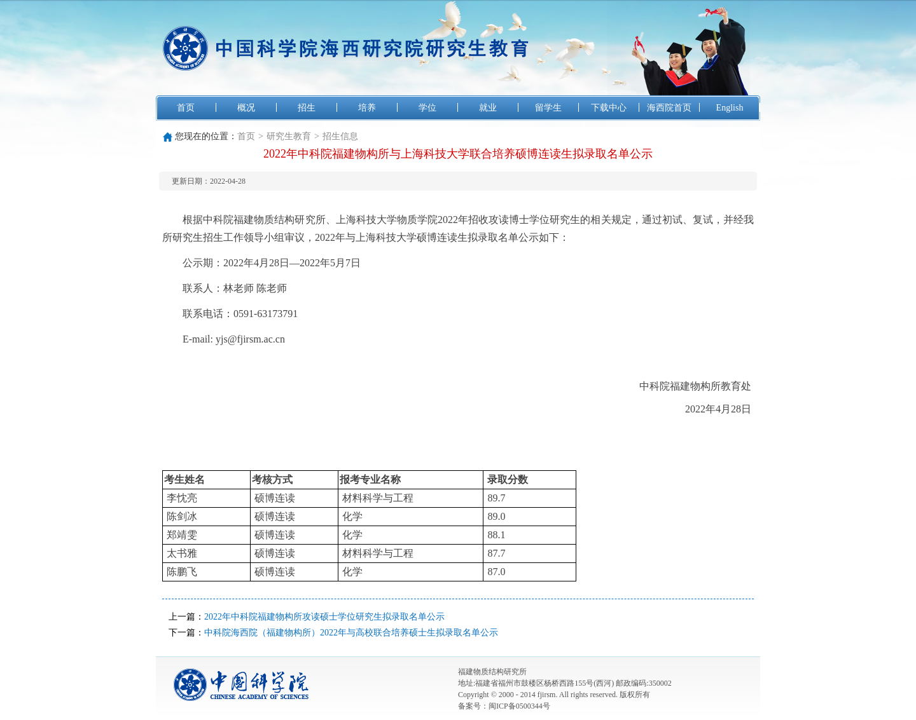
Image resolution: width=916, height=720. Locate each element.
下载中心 (609, 107)
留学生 (548, 107)
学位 (427, 107)
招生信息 (340, 136)
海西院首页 (669, 107)
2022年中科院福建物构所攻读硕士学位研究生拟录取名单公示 (324, 617)
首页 (186, 107)
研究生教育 (289, 136)
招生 (307, 107)
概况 (246, 107)
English (730, 107)
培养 (367, 107)
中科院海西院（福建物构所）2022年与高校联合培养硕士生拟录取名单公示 (351, 632)
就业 (488, 107)
